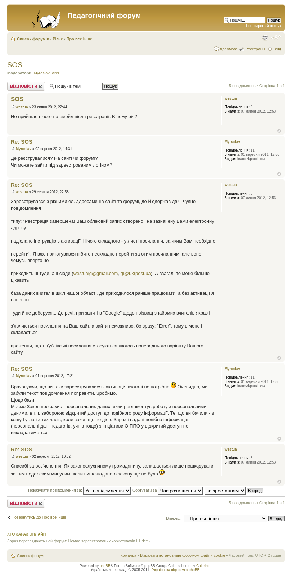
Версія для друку (265, 37)
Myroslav (42, 73)
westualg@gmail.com (95, 273)
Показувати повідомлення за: (79, 490)
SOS (14, 65)
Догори (279, 131)
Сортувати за (167, 490)
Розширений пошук (263, 25)
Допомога (228, 49)
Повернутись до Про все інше (39, 517)
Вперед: (173, 518)
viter (55, 73)
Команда (128, 555)
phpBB (105, 566)
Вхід (277, 49)
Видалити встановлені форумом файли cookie (182, 555)
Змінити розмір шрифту (276, 37)
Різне (58, 39)
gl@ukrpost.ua (136, 273)
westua (22, 107)
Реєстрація (255, 49)
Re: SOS (21, 142)
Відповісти (26, 86)
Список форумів (33, 39)
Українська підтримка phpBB (175, 570)
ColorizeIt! (204, 566)
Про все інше (79, 39)
